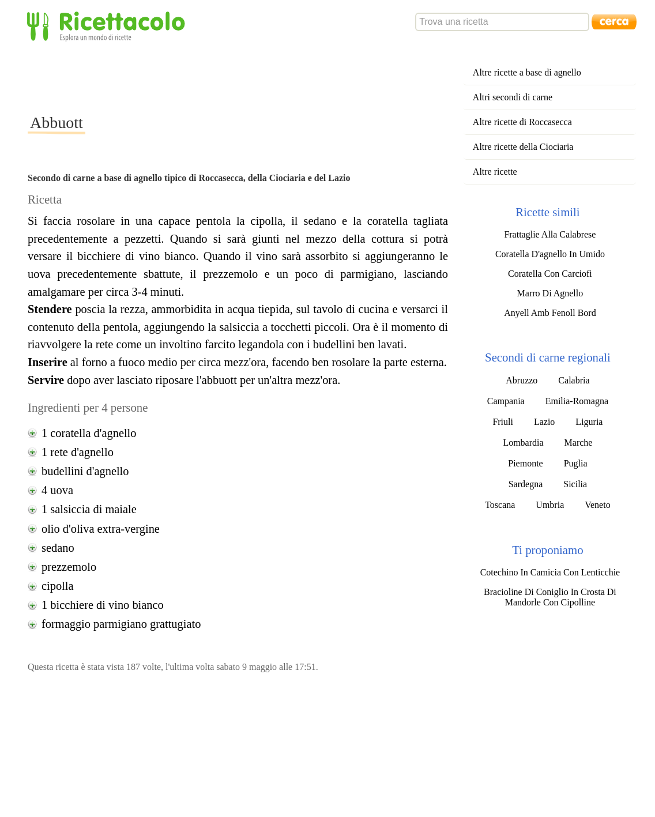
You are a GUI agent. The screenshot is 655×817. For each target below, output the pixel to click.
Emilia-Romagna (576, 401)
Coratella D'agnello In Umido (550, 254)
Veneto (597, 505)
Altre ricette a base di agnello (527, 72)
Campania (506, 401)
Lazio (544, 422)
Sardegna (526, 484)
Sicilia (575, 484)
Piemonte (525, 463)
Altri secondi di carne (512, 97)
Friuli (502, 422)
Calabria (573, 380)
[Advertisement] (237, 77)
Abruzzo (521, 380)
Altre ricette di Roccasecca (522, 122)
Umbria (550, 505)
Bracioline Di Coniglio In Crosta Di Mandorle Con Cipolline (550, 597)
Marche (578, 442)
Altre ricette (495, 171)
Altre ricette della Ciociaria (523, 147)
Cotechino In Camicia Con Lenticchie (550, 572)
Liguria (589, 422)
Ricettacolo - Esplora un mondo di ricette (108, 26)
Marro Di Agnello (550, 293)
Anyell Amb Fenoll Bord (550, 313)
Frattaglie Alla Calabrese (550, 234)
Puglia (576, 463)
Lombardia (523, 442)
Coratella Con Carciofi (550, 273)
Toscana (500, 505)
